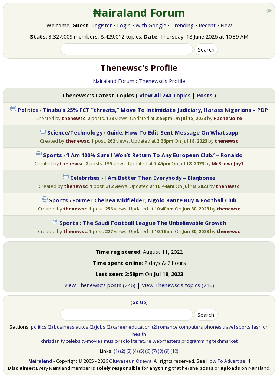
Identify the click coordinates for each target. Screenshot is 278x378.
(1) (116, 351)
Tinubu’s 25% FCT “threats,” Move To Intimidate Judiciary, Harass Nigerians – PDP (155, 109)
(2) (50, 327)
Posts (205, 95)
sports (243, 327)
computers (191, 327)
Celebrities (85, 177)
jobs (100, 327)
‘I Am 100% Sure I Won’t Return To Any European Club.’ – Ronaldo (154, 155)
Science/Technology (74, 132)
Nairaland (40, 361)
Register (101, 25)
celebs (73, 341)
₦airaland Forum (139, 12)
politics (38, 327)
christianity (53, 341)
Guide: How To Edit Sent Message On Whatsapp (172, 132)
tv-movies (92, 341)
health (139, 334)
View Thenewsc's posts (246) (99, 285)
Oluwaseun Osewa (130, 361)
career (120, 327)
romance (168, 327)
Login (124, 25)
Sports (52, 155)
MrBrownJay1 (227, 163)
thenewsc (73, 118)
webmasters (166, 341)
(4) (135, 351)
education (139, 327)
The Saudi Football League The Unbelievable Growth (154, 222)
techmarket (225, 341)
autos (82, 327)
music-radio (117, 341)
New (226, 25)
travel (229, 327)
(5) (141, 351)
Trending (182, 25)
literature (141, 341)
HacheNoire (227, 118)
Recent (207, 25)
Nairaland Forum (113, 80)
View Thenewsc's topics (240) (178, 285)
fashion (260, 327)
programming (196, 341)
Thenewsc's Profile (162, 80)
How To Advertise (225, 361)
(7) (154, 351)
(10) (174, 351)
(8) (160, 351)
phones (213, 327)
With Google (150, 25)
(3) (128, 351)
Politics (28, 109)
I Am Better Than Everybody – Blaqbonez (160, 177)
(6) (147, 351)
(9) (166, 351)
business (64, 327)
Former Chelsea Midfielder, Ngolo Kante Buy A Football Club (154, 200)
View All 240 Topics (165, 95)
